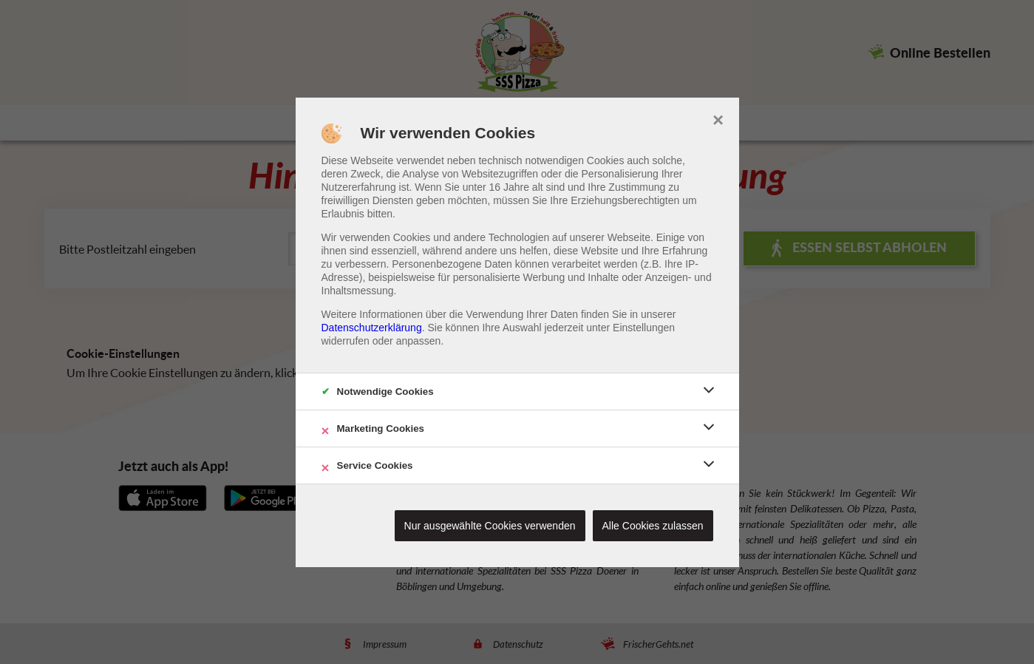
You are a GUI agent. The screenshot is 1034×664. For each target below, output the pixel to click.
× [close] (718, 118)
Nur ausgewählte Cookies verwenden (490, 526)
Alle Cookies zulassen (653, 526)
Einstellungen (644, 327)
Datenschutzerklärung (372, 327)
